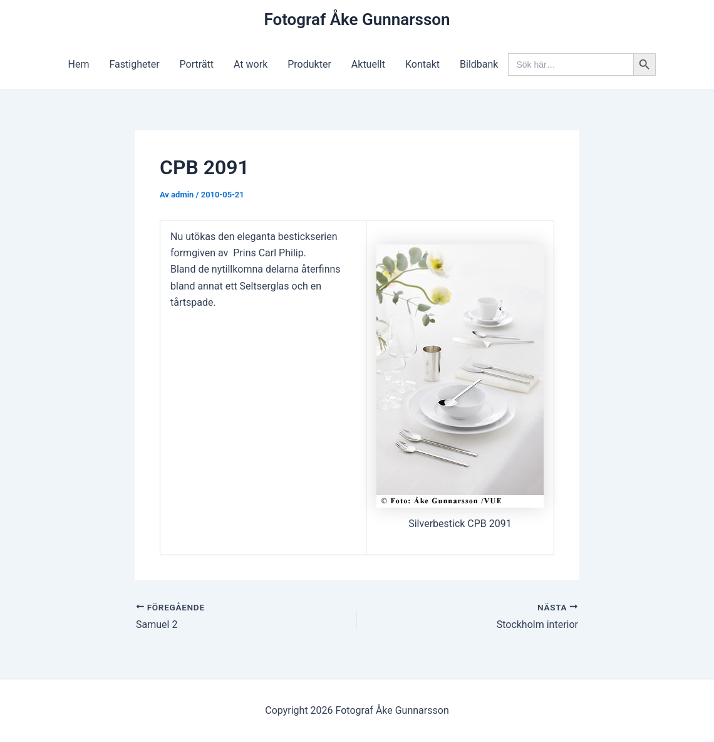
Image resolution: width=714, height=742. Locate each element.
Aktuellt (368, 64)
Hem (79, 64)
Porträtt (197, 64)
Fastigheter (135, 64)
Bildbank (479, 64)
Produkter (309, 64)
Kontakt (422, 64)
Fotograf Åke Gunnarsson (357, 19)
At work (250, 64)
